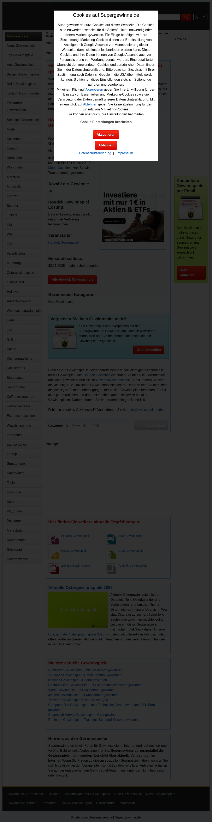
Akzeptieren (94, 89)
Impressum (125, 153)
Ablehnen (90, 104)
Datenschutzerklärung (95, 153)
